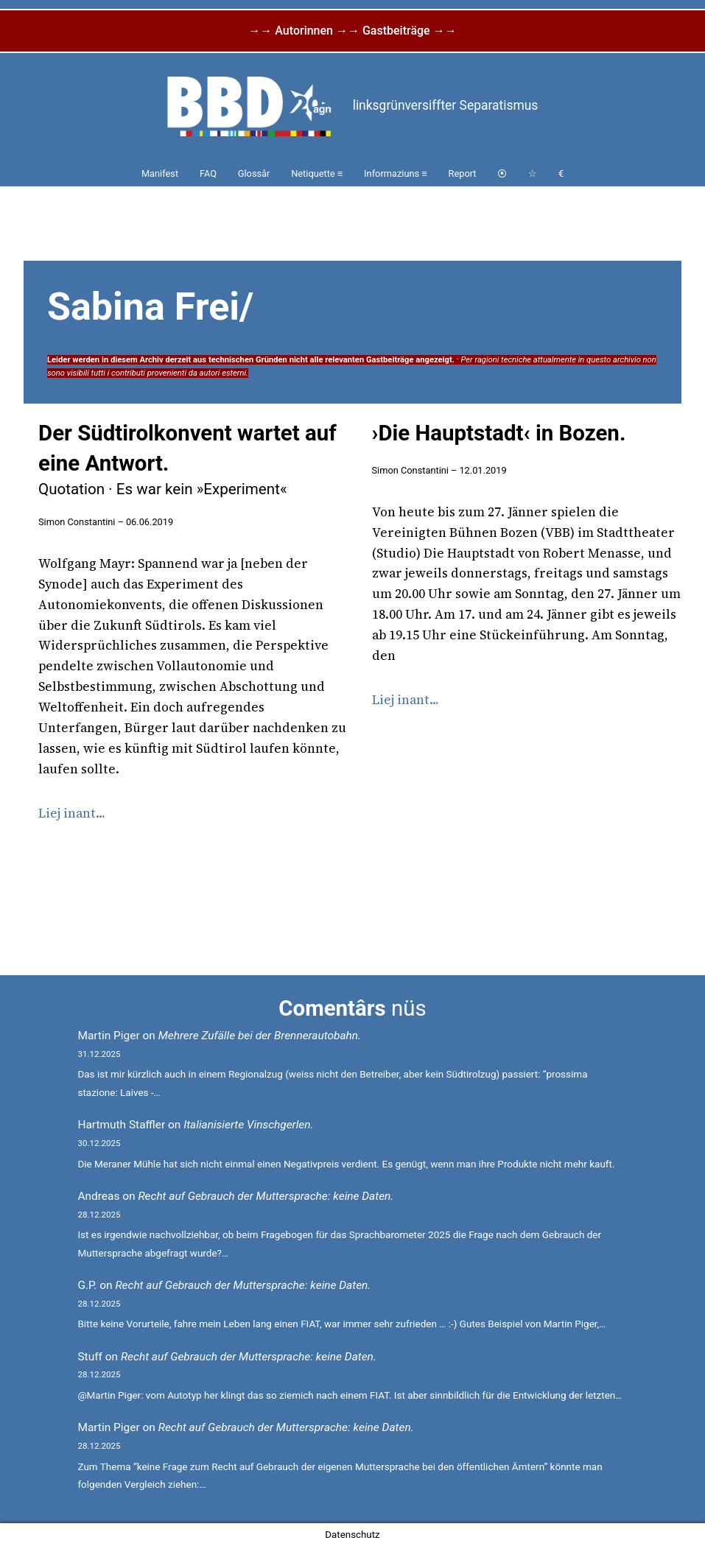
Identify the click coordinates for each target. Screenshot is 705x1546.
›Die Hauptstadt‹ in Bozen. (499, 433)
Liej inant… (71, 813)
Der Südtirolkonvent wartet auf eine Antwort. (187, 459)
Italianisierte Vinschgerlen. (248, 1124)
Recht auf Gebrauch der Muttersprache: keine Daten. (265, 1196)
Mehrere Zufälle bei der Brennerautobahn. (259, 1035)
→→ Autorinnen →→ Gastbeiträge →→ (352, 31)
